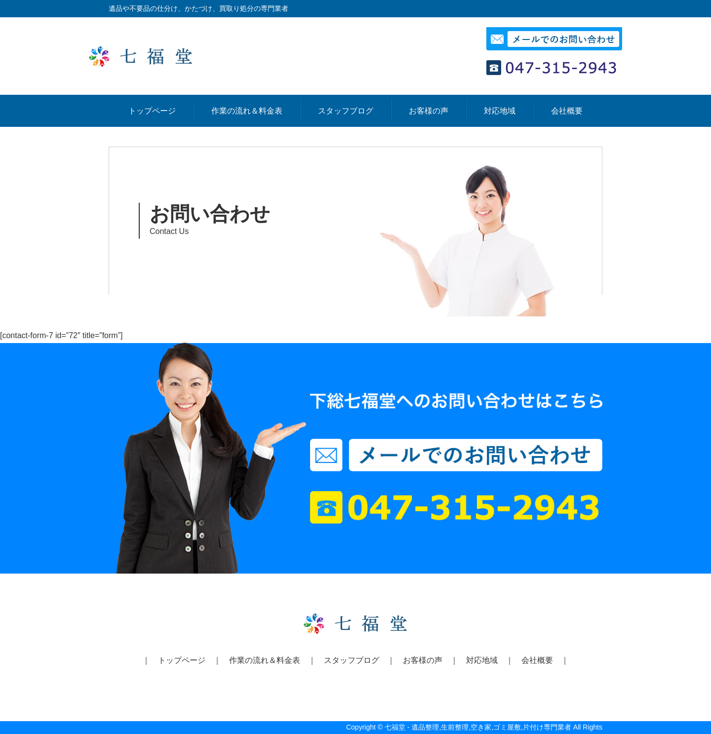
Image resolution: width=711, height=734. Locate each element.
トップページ (152, 111)
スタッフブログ (345, 111)
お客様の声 (428, 111)
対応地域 (499, 111)
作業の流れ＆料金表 (246, 111)
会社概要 (567, 111)
